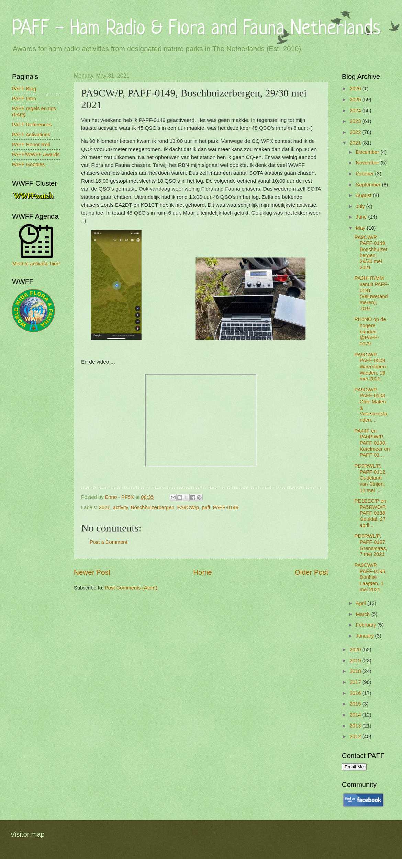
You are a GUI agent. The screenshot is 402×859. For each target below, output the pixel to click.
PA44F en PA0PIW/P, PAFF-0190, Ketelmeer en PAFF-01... (372, 443)
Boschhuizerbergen (153, 507)
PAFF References (32, 124)
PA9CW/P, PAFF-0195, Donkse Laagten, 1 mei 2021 (371, 577)
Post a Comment (108, 542)
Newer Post (92, 572)
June (362, 217)
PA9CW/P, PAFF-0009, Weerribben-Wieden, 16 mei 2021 (371, 367)
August (364, 195)
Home (202, 572)
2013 (356, 726)
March (363, 614)
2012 (356, 736)
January (365, 636)
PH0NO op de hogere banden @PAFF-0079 (370, 331)
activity (120, 507)
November (368, 162)
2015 (356, 704)
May (361, 228)
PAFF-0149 (225, 507)
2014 (356, 715)
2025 (356, 99)
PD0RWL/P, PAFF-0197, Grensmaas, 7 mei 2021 (371, 545)
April (361, 603)
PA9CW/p (188, 507)
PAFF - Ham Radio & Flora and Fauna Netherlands (196, 29)
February (366, 625)
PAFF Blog (24, 88)
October (365, 173)
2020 (356, 649)
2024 (356, 110)
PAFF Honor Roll (31, 144)
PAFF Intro (24, 98)
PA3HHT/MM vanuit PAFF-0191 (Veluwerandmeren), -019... (372, 293)
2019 (356, 660)
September (369, 184)
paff (206, 507)
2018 (356, 671)
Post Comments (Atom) (131, 588)
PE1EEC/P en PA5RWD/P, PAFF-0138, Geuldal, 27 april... (371, 513)
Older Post (311, 572)
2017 (356, 682)
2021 (104, 507)
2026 (356, 88)
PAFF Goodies (28, 164)
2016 (356, 693)
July (361, 206)
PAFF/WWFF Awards (35, 154)
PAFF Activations (31, 134)
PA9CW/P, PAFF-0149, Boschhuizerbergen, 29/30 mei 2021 (371, 252)
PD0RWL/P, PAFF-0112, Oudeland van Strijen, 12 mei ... (371, 478)
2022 (356, 132)
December (368, 152)
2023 (356, 121)
